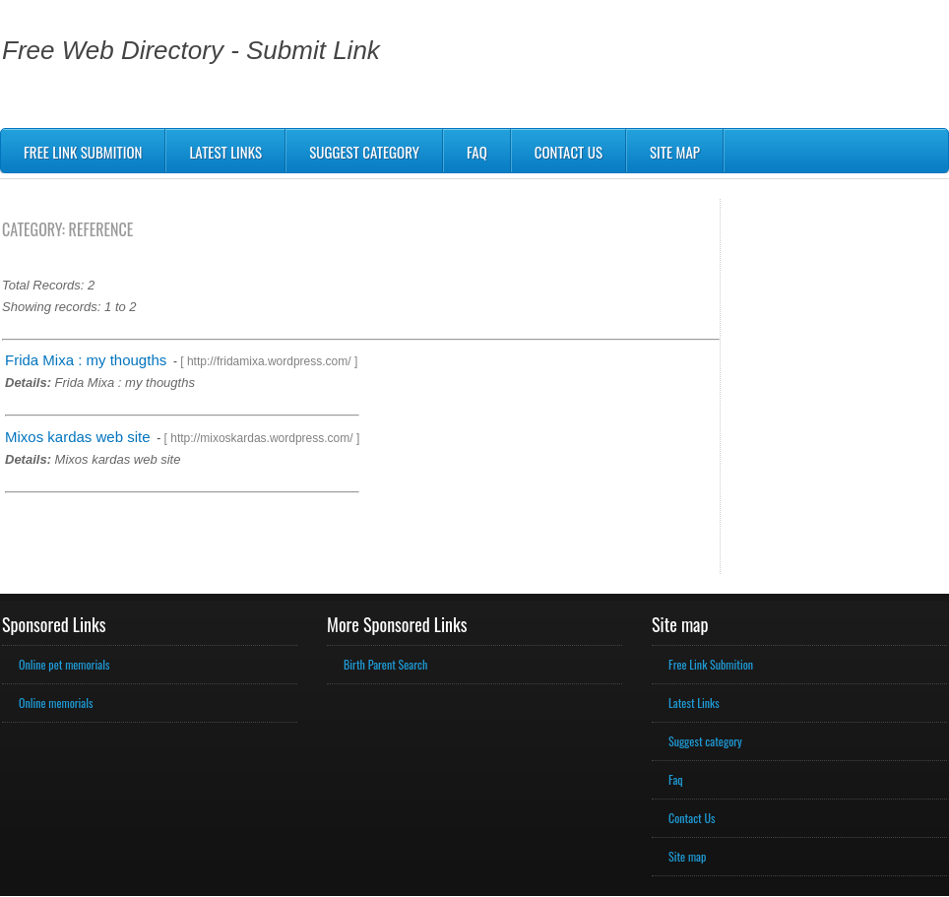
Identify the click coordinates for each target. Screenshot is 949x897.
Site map (675, 151)
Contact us (568, 151)
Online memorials (56, 702)
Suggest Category (364, 151)
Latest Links (225, 151)
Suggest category (705, 741)
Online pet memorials (64, 664)
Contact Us (692, 817)
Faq (477, 151)
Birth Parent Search (385, 664)
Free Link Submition (83, 151)
